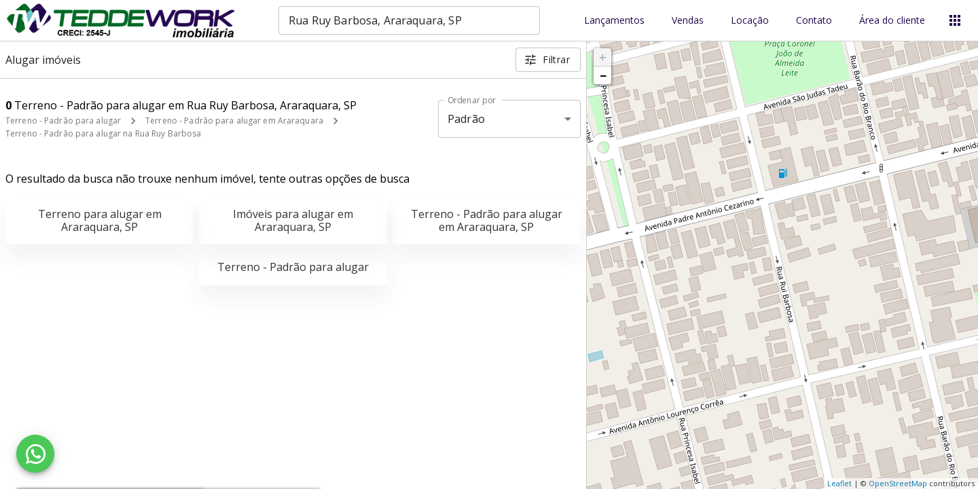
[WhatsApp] (35, 454)
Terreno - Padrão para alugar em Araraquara (234, 120)
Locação (750, 20)
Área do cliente (892, 20)
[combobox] (409, 20)
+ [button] (602, 57)
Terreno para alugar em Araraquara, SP (100, 220)
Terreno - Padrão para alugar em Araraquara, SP (486, 220)
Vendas (688, 20)
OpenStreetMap (898, 483)
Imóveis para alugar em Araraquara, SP (293, 220)
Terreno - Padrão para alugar (63, 120)
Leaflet (839, 483)
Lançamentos (614, 20)
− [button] (603, 75)
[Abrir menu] (955, 20)
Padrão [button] (466, 118)
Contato (814, 20)
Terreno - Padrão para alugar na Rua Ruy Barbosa (103, 133)
